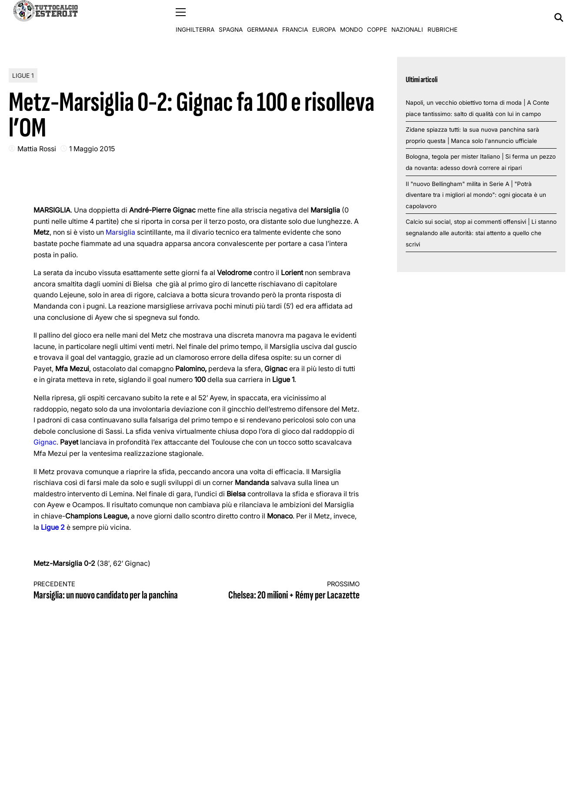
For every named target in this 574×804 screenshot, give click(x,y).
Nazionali (407, 17)
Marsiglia (121, 232)
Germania (262, 17)
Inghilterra (195, 17)
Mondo (351, 17)
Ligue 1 (23, 75)
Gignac (45, 442)
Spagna (231, 17)
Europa (324, 17)
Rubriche (442, 17)
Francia (295, 17)
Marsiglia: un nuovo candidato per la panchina (106, 590)
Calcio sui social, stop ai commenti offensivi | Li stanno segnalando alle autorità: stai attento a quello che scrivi (481, 232)
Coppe (377, 17)
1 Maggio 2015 (92, 148)
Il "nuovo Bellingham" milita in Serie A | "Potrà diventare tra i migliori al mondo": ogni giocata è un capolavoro (476, 194)
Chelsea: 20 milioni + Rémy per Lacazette (286, 590)
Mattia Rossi (36, 148)
